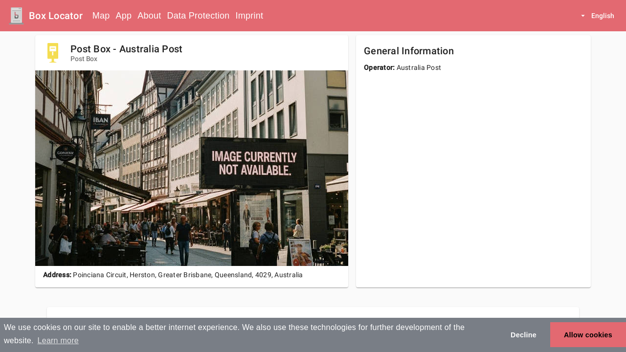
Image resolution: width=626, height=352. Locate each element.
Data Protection (198, 16)
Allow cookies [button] (588, 335)
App (124, 16)
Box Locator (56, 16)
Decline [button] (524, 335)
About (149, 16)
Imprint (249, 16)
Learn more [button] (58, 340)
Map (101, 16)
